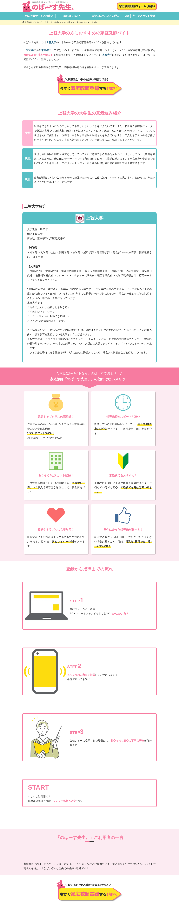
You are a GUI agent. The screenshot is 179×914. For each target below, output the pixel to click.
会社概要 (74, 900)
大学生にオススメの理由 (105, 15)
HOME (51, 897)
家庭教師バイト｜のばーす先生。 (37, 22)
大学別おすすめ (81, 22)
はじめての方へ (72, 15)
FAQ (126, 15)
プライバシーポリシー (93, 900)
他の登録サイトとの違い (39, 15)
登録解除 (112, 900)
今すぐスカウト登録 (143, 15)
